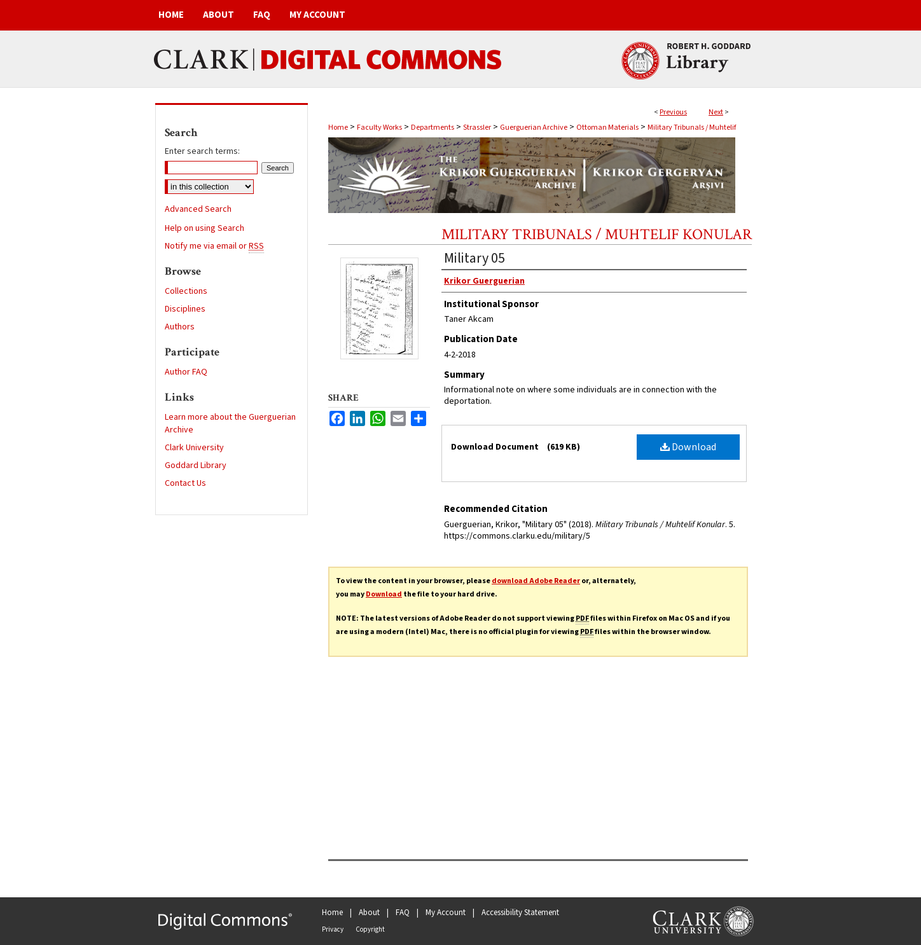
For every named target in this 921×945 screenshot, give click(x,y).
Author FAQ (186, 372)
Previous (673, 112)
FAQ (403, 912)
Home (338, 127)
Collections (186, 291)
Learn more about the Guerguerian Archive (230, 423)
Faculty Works (379, 127)
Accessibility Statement (520, 912)
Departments (432, 127)
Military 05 (474, 258)
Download (688, 447)
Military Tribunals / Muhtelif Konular (596, 234)
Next (716, 112)
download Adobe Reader (536, 581)
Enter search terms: (202, 151)
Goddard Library (195, 465)
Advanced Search (198, 209)
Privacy (332, 929)
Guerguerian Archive (533, 127)
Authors (180, 327)
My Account (446, 912)
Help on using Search (204, 228)
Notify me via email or (214, 246)
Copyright (370, 929)
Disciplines (185, 309)
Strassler (477, 127)
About (369, 912)
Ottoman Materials (607, 127)
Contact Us (185, 483)
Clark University (194, 447)
